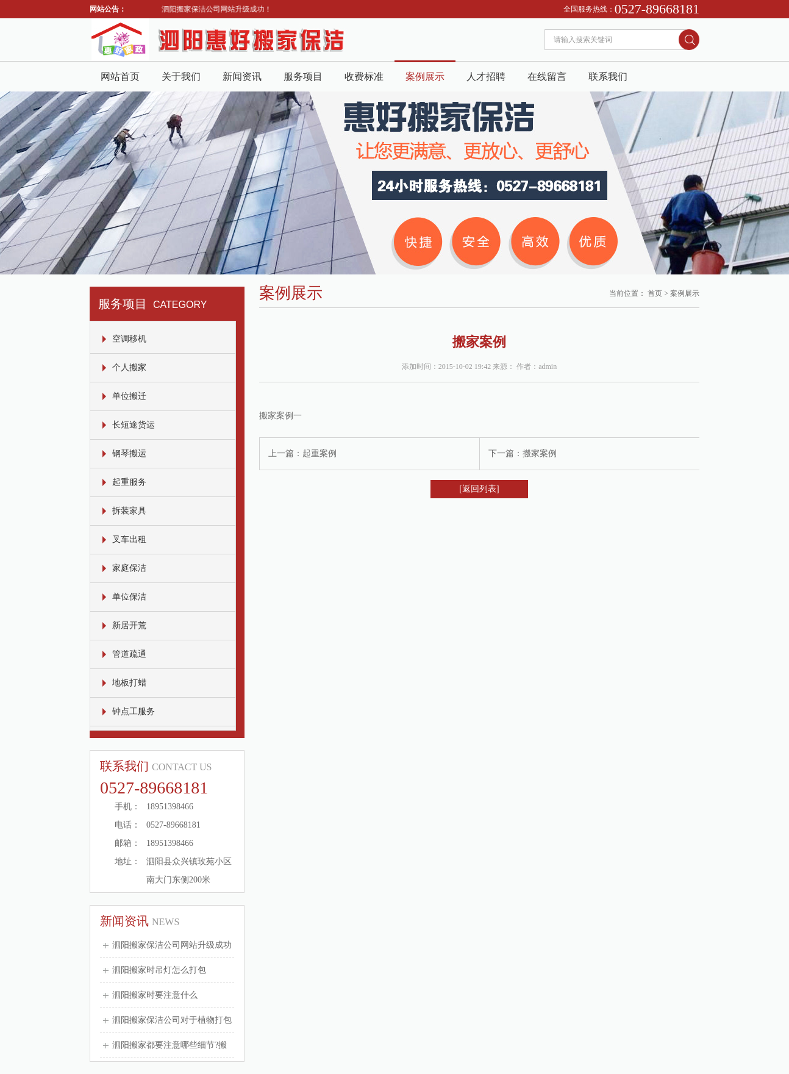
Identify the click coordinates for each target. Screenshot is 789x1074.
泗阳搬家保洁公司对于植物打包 (172, 1020)
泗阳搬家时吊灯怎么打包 (159, 970)
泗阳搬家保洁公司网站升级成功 (172, 945)
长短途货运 (133, 424)
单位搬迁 (129, 396)
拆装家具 (129, 510)
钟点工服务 (133, 711)
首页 (655, 293)
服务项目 (303, 76)
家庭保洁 (129, 568)
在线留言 (546, 76)
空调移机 (129, 338)
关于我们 (181, 76)
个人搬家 (129, 367)
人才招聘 (485, 76)
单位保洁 (129, 596)
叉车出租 (129, 539)
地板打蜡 (129, 682)
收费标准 (364, 76)
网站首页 (120, 76)
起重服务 (129, 482)
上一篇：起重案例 (302, 453)
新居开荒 (129, 625)
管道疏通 (129, 654)
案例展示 (424, 76)
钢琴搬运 (129, 453)
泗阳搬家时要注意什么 (155, 995)
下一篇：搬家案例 (522, 453)
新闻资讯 (242, 76)
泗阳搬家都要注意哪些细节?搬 (169, 1045)
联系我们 (607, 76)
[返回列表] (479, 488)
